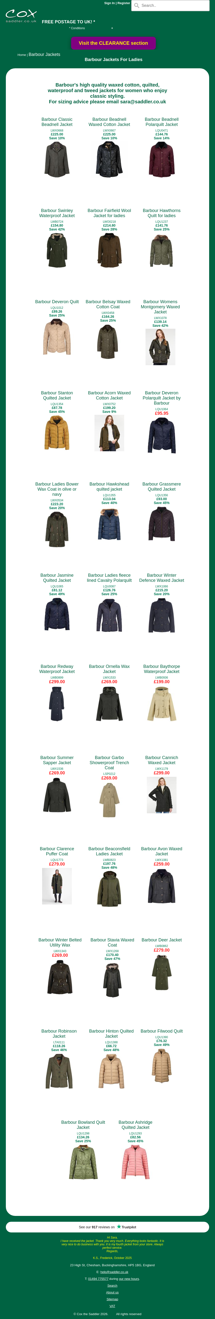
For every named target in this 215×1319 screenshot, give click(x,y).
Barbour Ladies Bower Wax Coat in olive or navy (57, 489)
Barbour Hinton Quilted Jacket (111, 1034)
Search (112, 1285)
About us (112, 1292)
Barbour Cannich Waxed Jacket (161, 760)
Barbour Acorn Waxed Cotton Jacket (109, 395)
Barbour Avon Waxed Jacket (161, 851)
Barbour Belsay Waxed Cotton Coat (108, 304)
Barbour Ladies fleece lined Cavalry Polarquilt (109, 578)
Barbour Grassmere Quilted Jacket (161, 487)
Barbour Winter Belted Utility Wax (60, 942)
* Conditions (77, 28)
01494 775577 (98, 1279)
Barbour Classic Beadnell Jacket (56, 122)
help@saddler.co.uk (114, 1272)
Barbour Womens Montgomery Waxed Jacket (160, 306)
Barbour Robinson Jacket (59, 1034)
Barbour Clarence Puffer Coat (57, 851)
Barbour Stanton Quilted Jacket (57, 395)
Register (123, 3)
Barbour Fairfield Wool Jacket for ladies (109, 213)
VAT (112, 1306)
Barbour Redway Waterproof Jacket (57, 669)
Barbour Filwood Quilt (161, 1031)
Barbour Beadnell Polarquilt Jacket (161, 122)
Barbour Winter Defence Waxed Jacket (161, 578)
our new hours (129, 1279)
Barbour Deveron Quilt (57, 301)
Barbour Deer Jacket (161, 940)
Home (22, 55)
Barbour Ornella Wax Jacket (109, 669)
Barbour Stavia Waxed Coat (112, 942)
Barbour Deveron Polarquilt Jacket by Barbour (162, 398)
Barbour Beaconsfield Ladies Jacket (109, 851)
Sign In (109, 3)
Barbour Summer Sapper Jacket (57, 760)
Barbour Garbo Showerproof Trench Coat (109, 762)
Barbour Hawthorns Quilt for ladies (161, 213)
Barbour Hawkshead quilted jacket (109, 487)
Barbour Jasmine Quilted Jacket (57, 578)
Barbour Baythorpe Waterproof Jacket (161, 669)
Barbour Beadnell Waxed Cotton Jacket (109, 122)
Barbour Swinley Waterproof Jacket (57, 213)
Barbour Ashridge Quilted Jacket (135, 1125)
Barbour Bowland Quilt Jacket (83, 1125)
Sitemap (112, 1299)
